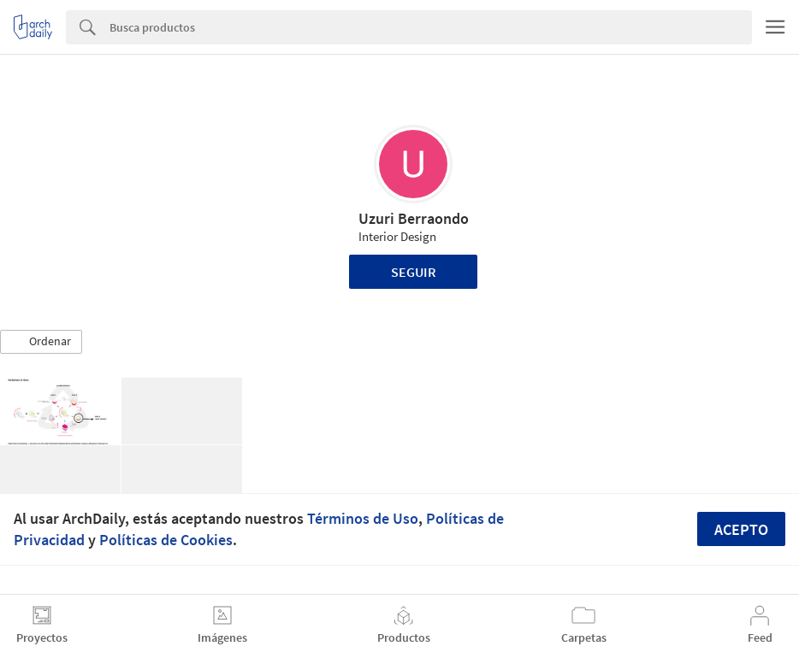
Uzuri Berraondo (413, 218)
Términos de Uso (362, 518)
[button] (41, 342)
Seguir (413, 271)
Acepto (741, 529)
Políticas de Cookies (166, 539)
